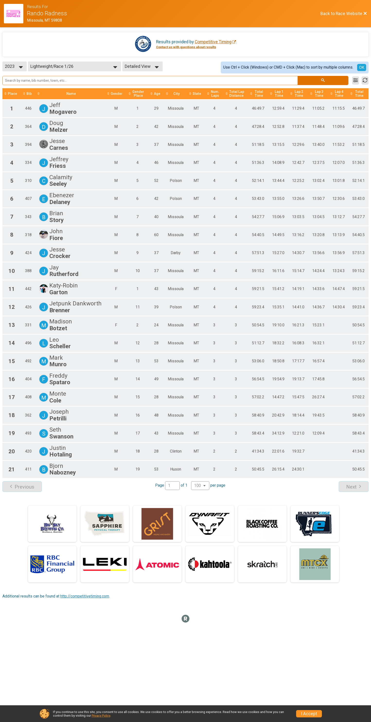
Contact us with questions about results (186, 47)
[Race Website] (15, 13)
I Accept (309, 713)
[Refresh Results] (365, 80)
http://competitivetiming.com (84, 600)
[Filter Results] (355, 80)
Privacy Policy (101, 715)
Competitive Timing (213, 41)
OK (361, 67)
